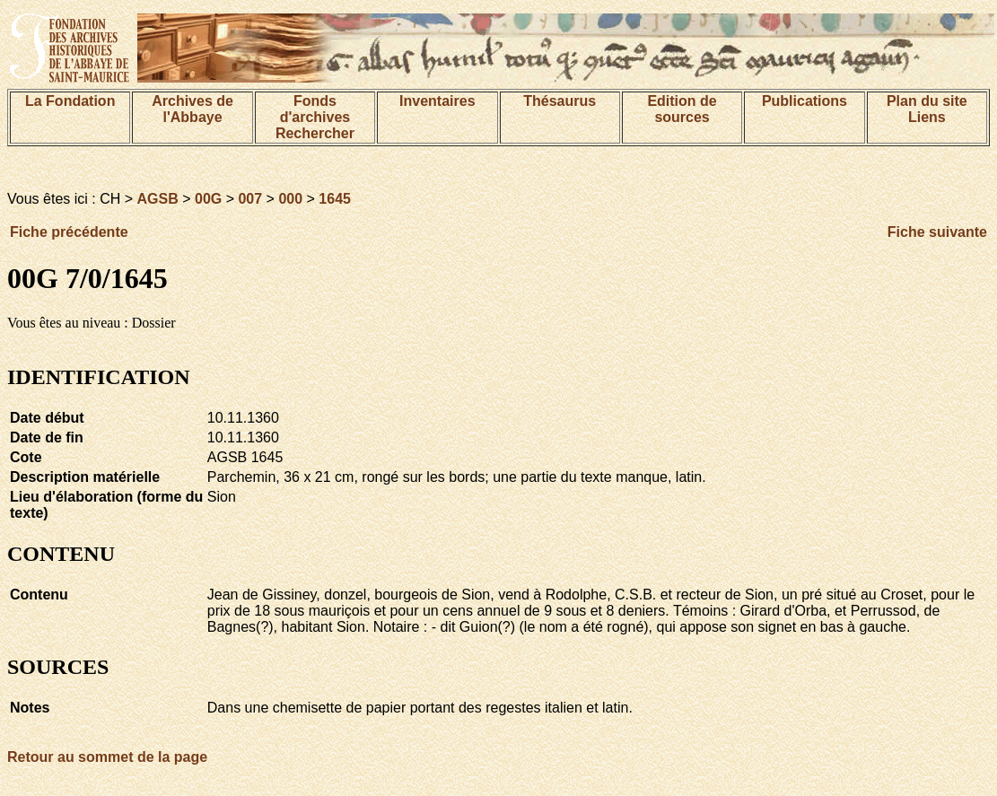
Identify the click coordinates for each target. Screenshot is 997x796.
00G (208, 198)
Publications (804, 101)
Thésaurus (559, 101)
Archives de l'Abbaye (192, 109)
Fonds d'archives (315, 109)
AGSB (158, 198)
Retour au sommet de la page (107, 757)
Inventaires (437, 101)
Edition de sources (681, 109)
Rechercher (314, 133)
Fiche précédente (69, 232)
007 (250, 198)
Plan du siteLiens (927, 109)
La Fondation (70, 101)
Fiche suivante (937, 232)
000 (290, 198)
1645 (335, 198)
